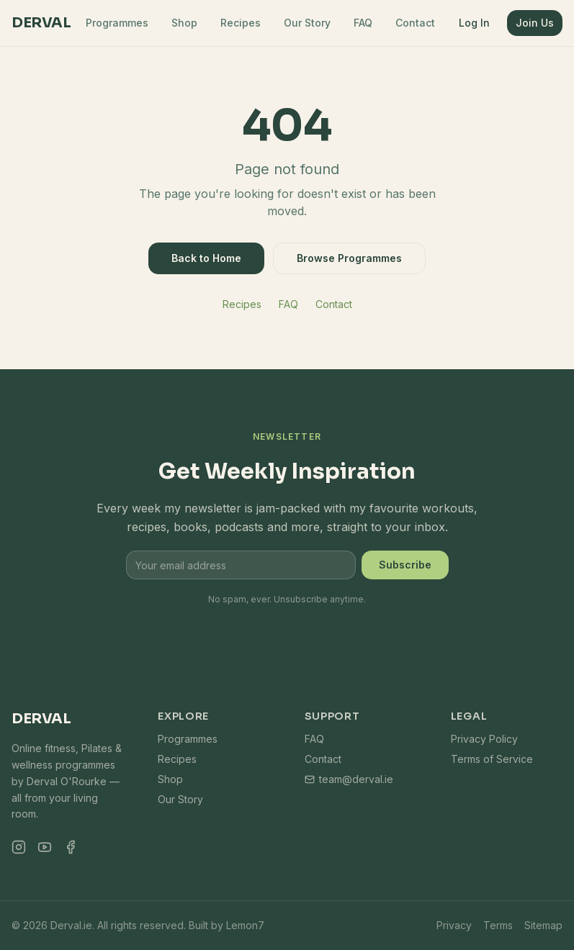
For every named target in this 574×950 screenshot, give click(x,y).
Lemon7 (245, 925)
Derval (41, 23)
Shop (184, 23)
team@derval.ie (349, 779)
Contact (415, 23)
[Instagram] (19, 847)
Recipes (240, 23)
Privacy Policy (484, 739)
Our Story (307, 23)
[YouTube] (44, 847)
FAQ (363, 23)
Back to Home (206, 258)
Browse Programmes (349, 258)
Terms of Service (492, 759)
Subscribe (405, 564)
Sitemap (543, 925)
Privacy (454, 925)
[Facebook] (70, 847)
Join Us (535, 23)
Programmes (117, 23)
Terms (498, 925)
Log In (474, 23)
